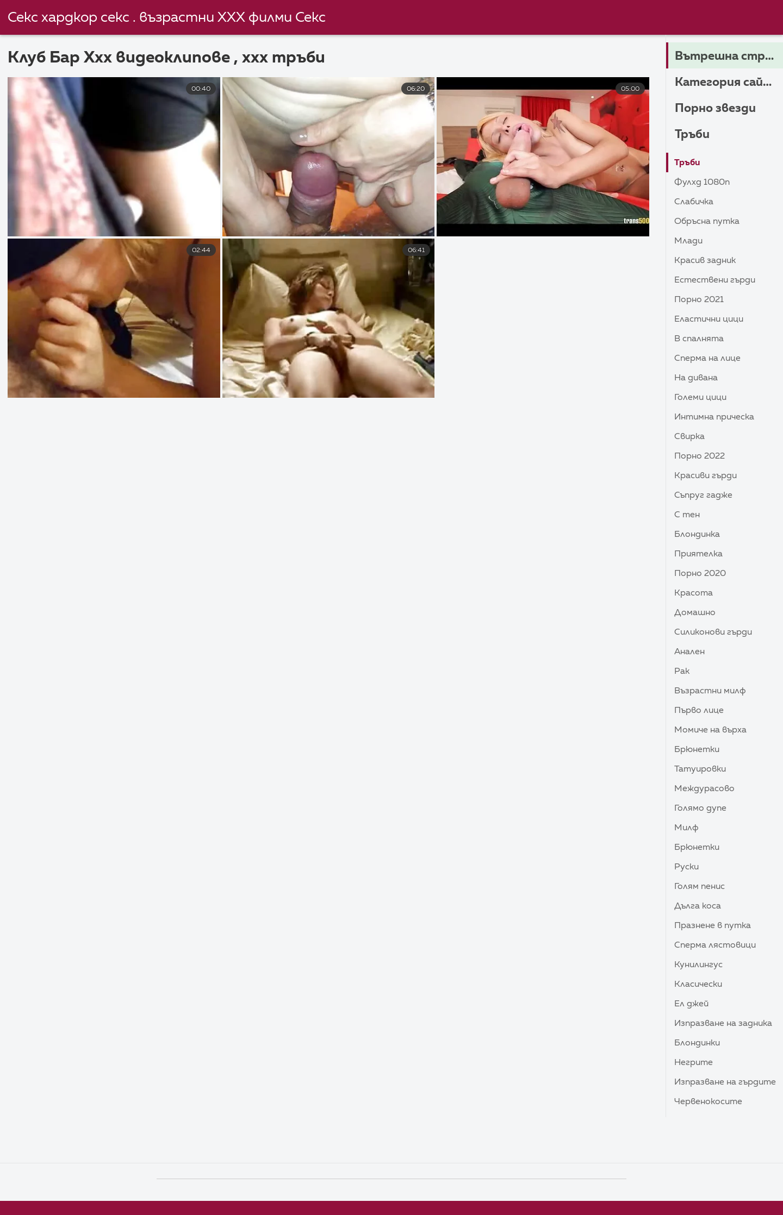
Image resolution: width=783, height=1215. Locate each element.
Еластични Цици (708, 319)
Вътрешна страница (729, 56)
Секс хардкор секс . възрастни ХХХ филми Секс (167, 18)
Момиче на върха (710, 730)
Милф (686, 828)
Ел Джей (691, 1004)
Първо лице (699, 710)
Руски (686, 867)
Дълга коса (697, 906)
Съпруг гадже (703, 495)
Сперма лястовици (715, 945)
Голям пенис (699, 886)
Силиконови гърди (713, 632)
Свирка (689, 437)
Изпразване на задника (723, 1023)
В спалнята (699, 339)
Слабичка (693, 202)
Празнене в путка (712, 926)
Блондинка (697, 534)
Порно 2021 (699, 300)
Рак (681, 671)
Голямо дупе (700, 808)
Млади (688, 241)
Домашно (695, 613)
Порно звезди (715, 109)
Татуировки (700, 769)
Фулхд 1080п (702, 182)
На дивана (696, 378)
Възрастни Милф (710, 691)
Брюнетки (696, 750)
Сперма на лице (707, 358)
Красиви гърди (705, 476)
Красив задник (705, 260)
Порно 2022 (699, 456)
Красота (693, 593)
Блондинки (697, 1043)
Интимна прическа (714, 417)
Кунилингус (698, 965)
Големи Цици (700, 397)
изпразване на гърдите (725, 1082)
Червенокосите (708, 1102)
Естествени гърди (714, 280)
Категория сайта (727, 83)
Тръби (692, 135)
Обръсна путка (706, 221)
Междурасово (704, 789)
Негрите (693, 1063)
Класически (698, 984)
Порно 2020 (700, 573)
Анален (689, 652)
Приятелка (698, 554)
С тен (687, 515)
